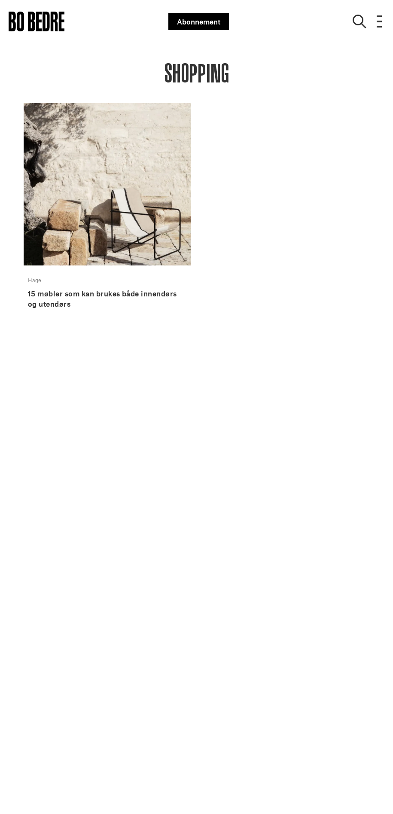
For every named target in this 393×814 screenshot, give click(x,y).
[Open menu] (379, 21)
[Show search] (359, 21)
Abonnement (198, 21)
